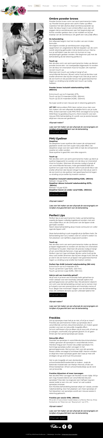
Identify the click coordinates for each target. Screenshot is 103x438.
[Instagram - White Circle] (70, 427)
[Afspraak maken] (58, 132)
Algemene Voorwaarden (69, 434)
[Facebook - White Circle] (64, 427)
